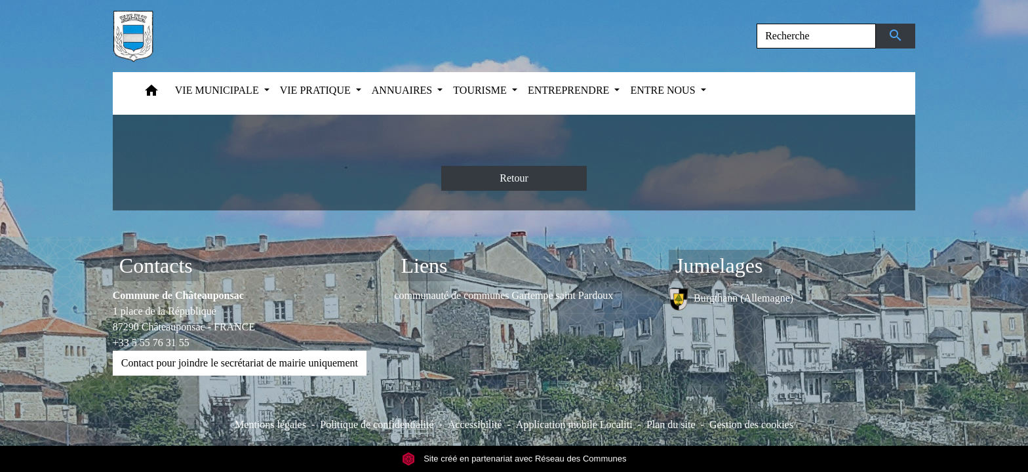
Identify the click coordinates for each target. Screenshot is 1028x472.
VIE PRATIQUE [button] (316, 90)
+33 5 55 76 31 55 (151, 342)
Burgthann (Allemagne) (731, 299)
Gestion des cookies (751, 424)
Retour (514, 178)
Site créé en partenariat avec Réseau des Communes (514, 458)
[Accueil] (133, 36)
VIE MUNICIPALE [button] (218, 90)
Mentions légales (270, 424)
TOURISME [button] (481, 90)
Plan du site (671, 424)
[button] (151, 93)
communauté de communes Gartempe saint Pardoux (503, 295)
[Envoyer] (896, 36)
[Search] (816, 36)
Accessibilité (475, 424)
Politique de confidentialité (376, 424)
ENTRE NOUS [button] (664, 90)
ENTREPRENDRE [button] (570, 90)
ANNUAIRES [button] (403, 90)
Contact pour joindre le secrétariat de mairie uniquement (239, 362)
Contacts (156, 265)
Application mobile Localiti (574, 424)
